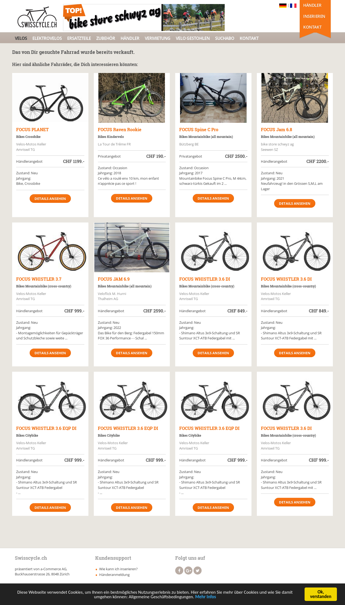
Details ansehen (50, 198)
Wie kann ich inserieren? (118, 568)
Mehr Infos (205, 597)
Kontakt (312, 27)
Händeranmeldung (114, 574)
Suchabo (224, 38)
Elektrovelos (47, 38)
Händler (312, 5)
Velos (21, 38)
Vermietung (157, 38)
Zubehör (105, 38)
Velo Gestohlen (193, 38)
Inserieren (314, 16)
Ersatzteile (79, 38)
